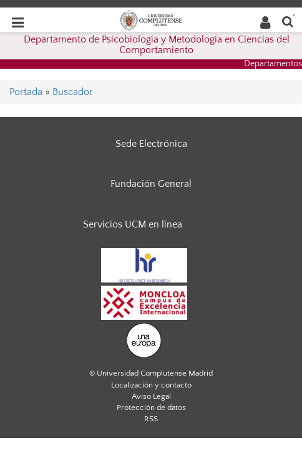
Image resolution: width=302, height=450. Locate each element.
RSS (151, 418)
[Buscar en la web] (287, 20)
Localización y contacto (151, 385)
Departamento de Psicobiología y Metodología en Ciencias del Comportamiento (157, 45)
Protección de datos (151, 407)
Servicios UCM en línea (132, 224)
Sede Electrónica (151, 143)
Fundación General (151, 183)
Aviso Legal (151, 396)
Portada (25, 92)
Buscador (72, 92)
